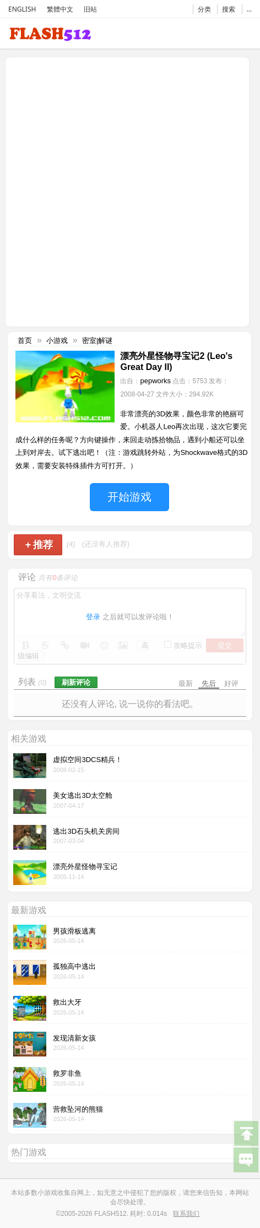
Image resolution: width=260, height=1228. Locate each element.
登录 (93, 617)
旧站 (90, 9)
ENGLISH (22, 9)
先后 (209, 683)
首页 (25, 340)
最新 (185, 683)
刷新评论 (76, 682)
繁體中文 (60, 9)
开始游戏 (129, 497)
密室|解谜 (97, 340)
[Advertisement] (130, 191)
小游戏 (57, 340)
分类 (204, 9)
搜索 (228, 9)
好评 (231, 683)
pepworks (155, 381)
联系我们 (186, 1214)
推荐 (39, 544)
